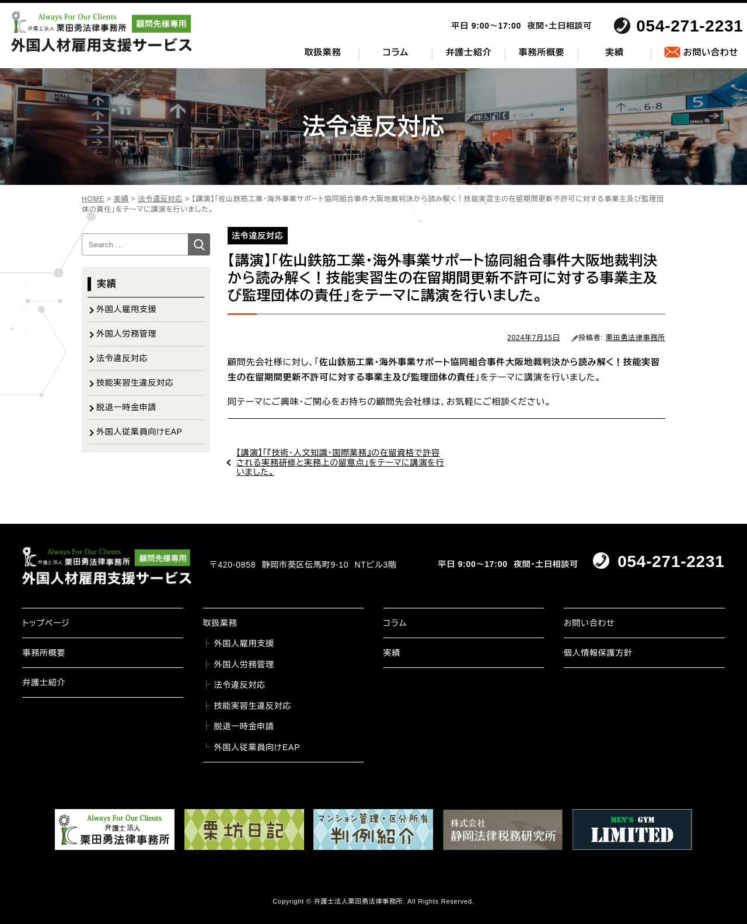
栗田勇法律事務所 (635, 338)
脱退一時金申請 (126, 407)
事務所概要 (542, 52)
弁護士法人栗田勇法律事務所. (360, 901)
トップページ (45, 623)
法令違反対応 (122, 358)
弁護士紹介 (469, 52)
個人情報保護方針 (598, 652)
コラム (396, 52)
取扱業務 (323, 52)
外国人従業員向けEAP (139, 431)
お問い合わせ (710, 52)
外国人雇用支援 (126, 309)
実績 (614, 52)
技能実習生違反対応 (135, 382)
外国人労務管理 (126, 333)
